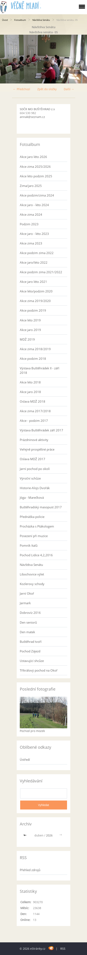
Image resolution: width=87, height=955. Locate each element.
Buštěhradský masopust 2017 (41, 507)
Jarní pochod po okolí (35, 469)
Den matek (27, 632)
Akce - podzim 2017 (34, 421)
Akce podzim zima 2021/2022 (41, 272)
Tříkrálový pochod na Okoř (38, 670)
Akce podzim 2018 (33, 358)
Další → (69, 89)
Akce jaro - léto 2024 (34, 205)
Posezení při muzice (34, 536)
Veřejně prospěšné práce (37, 449)
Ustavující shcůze (32, 661)
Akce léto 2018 (30, 382)
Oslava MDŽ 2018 (32, 401)
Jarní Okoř (27, 593)
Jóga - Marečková (32, 497)
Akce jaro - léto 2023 (34, 234)
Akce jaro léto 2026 (33, 157)
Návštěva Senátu (41, 19)
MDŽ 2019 (27, 339)
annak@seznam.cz (32, 117)
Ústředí (25, 759)
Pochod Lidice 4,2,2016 (36, 555)
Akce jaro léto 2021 (33, 282)
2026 (49, 835)
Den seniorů (28, 622)
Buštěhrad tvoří (31, 642)
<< (25, 835)
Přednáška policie (32, 517)
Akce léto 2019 (30, 320)
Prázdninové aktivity (34, 440)
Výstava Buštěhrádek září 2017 (41, 430)
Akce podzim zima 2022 (37, 253)
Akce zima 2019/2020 (35, 301)
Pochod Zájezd (30, 651)
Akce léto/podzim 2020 (36, 291)
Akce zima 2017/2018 (35, 411)
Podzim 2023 (29, 224)
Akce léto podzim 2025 (36, 176)
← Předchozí (21, 89)
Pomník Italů (28, 545)
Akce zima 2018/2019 (35, 349)
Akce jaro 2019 (30, 330)
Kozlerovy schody (32, 584)
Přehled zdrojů (30, 870)
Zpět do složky (47, 89)
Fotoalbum (20, 19)
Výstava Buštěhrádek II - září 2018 (39, 370)
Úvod (5, 19)
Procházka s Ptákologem (37, 526)
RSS (62, 949)
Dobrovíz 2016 (30, 613)
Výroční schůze (30, 478)
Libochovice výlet (32, 574)
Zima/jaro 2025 (31, 186)
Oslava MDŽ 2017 (32, 459)
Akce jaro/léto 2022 (33, 262)
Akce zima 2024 (31, 214)
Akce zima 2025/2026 (35, 166)
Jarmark (25, 603)
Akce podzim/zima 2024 (37, 195)
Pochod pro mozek (32, 731)
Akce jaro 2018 (30, 392)
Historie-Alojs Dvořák (35, 488)
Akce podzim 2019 (33, 310)
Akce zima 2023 (31, 243)
